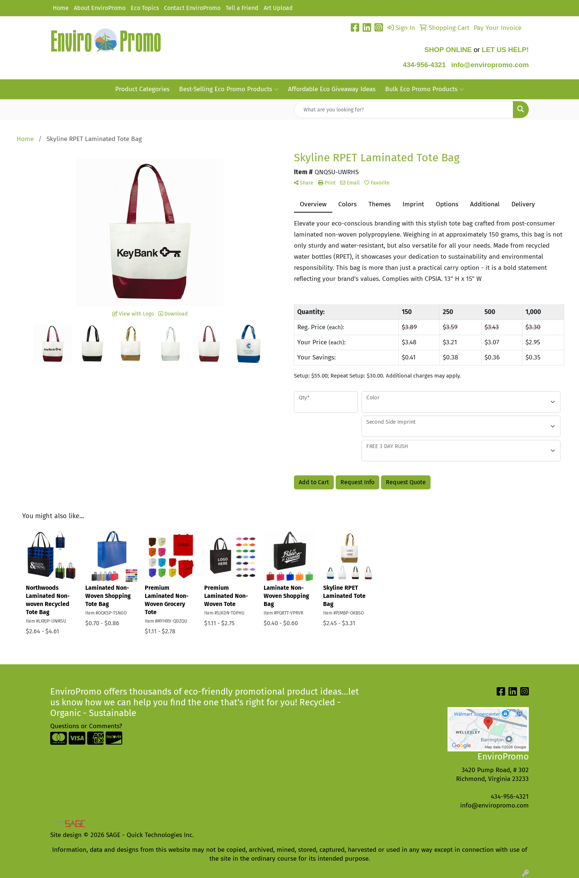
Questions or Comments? (86, 726)
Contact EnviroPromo (192, 7)
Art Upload (278, 7)
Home (61, 7)
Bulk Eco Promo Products (424, 89)
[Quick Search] (403, 109)
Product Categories (142, 89)
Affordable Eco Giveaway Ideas (332, 89)
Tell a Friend (242, 7)
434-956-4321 (424, 65)
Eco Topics (145, 7)
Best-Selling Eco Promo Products (228, 89)
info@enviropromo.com (494, 805)
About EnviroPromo (100, 7)
